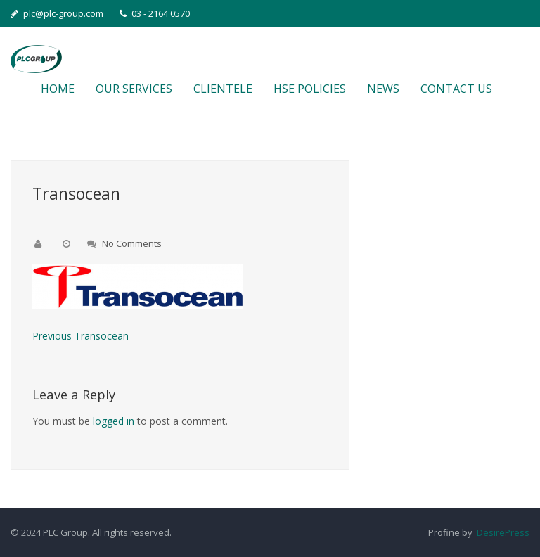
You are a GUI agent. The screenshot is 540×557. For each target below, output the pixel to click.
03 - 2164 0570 (155, 13)
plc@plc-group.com (57, 13)
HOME (58, 88)
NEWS (383, 88)
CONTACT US (456, 88)
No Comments (132, 243)
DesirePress (500, 532)
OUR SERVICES (134, 88)
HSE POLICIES (310, 88)
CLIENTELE (222, 88)
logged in (113, 421)
